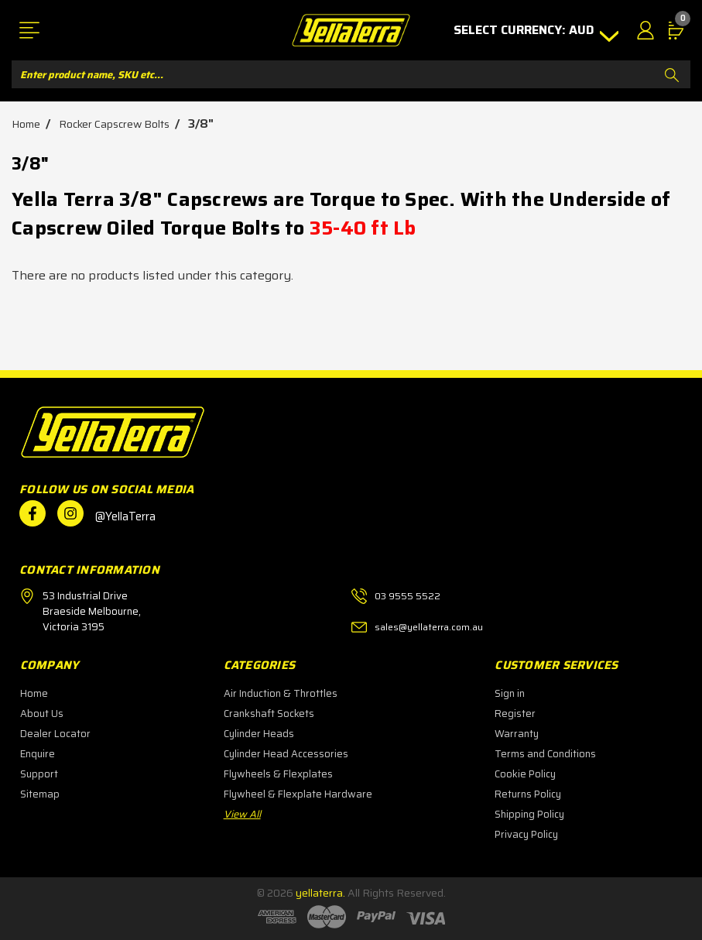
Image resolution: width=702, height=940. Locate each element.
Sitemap (40, 794)
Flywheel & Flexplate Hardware (298, 794)
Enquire (37, 754)
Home (34, 693)
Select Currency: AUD (530, 30)
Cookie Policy (525, 774)
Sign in (510, 693)
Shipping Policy (529, 814)
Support (39, 774)
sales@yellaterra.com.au (429, 626)
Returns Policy (528, 794)
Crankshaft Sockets (269, 713)
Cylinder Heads (259, 734)
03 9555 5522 (407, 595)
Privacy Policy (526, 834)
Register (515, 713)
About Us (41, 713)
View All (242, 814)
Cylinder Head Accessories (286, 754)
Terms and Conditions (545, 754)
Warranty (517, 734)
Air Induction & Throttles (280, 693)
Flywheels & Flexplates (278, 774)
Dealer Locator (55, 734)
